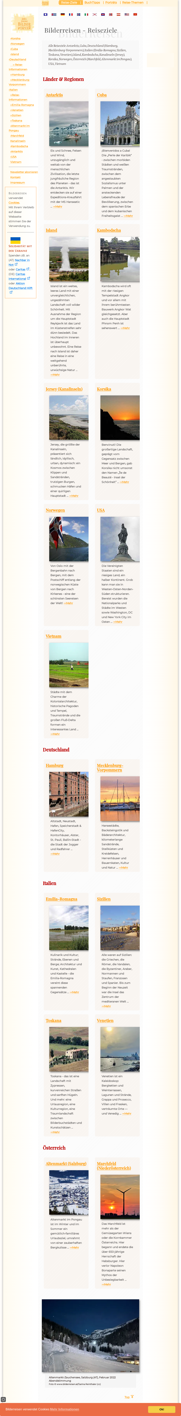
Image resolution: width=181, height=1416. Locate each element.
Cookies (14, 202)
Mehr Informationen (64, 1409)
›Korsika (15, 38)
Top (127, 1397)
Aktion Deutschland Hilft (21, 286)
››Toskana (16, 120)
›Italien (13, 89)
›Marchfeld (17, 135)
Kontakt (15, 177)
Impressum (17, 182)
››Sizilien (15, 115)
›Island (14, 54)
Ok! (161, 1409)
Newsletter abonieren (24, 172)
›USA (13, 156)
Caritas (20, 269)
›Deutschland (17, 59)
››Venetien (16, 110)
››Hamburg (17, 74)
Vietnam (15, 161)
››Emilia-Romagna (22, 104)
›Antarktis (16, 151)
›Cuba (14, 48)
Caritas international (17, 276)
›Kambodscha (19, 146)
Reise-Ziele (69, 2)
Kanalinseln (17, 140)
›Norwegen (17, 43)
